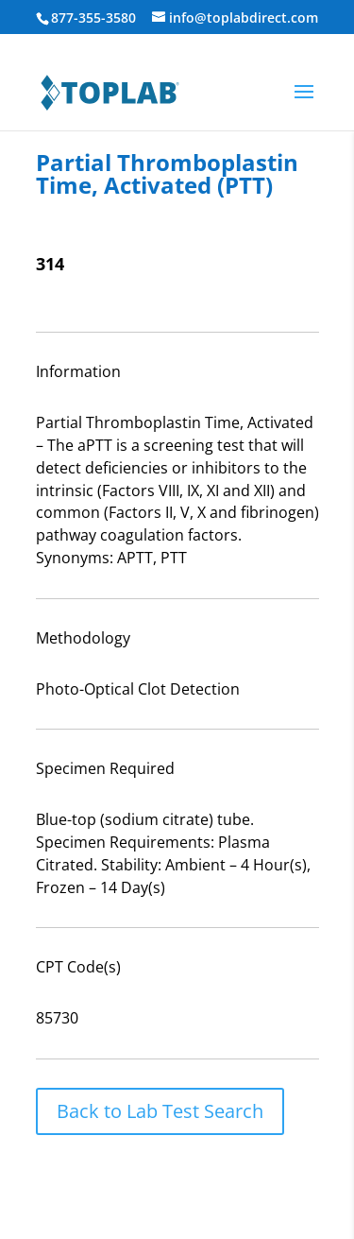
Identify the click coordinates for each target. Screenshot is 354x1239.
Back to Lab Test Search (160, 1111)
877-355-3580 (93, 17)
